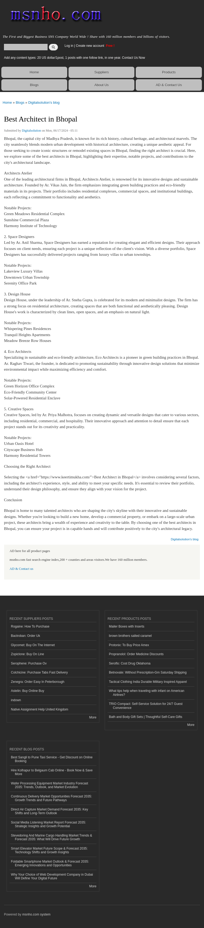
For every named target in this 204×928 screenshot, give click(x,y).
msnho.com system (36, 914)
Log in (69, 46)
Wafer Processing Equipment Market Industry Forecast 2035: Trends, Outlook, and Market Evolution (49, 785)
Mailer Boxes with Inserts (126, 626)
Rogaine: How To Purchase (30, 626)
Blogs (34, 85)
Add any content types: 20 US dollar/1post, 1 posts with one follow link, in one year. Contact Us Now (74, 58)
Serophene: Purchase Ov (29, 663)
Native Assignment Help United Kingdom (39, 709)
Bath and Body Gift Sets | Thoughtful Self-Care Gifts (145, 717)
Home (34, 72)
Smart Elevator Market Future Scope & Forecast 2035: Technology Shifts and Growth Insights (49, 850)
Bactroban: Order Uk (25, 636)
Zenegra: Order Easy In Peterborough (37, 682)
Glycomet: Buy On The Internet (33, 645)
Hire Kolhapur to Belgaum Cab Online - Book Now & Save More (52, 772)
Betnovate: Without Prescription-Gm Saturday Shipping (147, 672)
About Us (102, 85)
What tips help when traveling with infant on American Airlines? (146, 692)
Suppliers (101, 72)
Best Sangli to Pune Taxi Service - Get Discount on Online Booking (52, 759)
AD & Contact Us (169, 85)
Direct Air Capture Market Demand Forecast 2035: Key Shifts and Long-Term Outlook (49, 811)
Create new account (90, 46)
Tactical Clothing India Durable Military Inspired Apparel (148, 682)
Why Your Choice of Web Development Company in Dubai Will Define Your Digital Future (52, 876)
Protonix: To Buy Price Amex (129, 645)
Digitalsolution (31, 130)
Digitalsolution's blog (44, 102)
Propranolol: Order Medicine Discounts (136, 654)
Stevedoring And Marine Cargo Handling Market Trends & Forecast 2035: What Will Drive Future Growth (51, 837)
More (92, 717)
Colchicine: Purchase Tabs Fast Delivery (39, 672)
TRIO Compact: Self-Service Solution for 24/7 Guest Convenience (145, 705)
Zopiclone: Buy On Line (27, 654)
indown (16, 700)
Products (169, 72)
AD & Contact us (21, 569)
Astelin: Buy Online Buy (27, 691)
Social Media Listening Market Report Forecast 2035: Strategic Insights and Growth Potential (48, 824)
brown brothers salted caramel (130, 636)
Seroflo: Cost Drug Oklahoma (130, 663)
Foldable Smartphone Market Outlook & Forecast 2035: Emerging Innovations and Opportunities (50, 863)
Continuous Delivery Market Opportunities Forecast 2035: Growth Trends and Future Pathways (51, 798)
